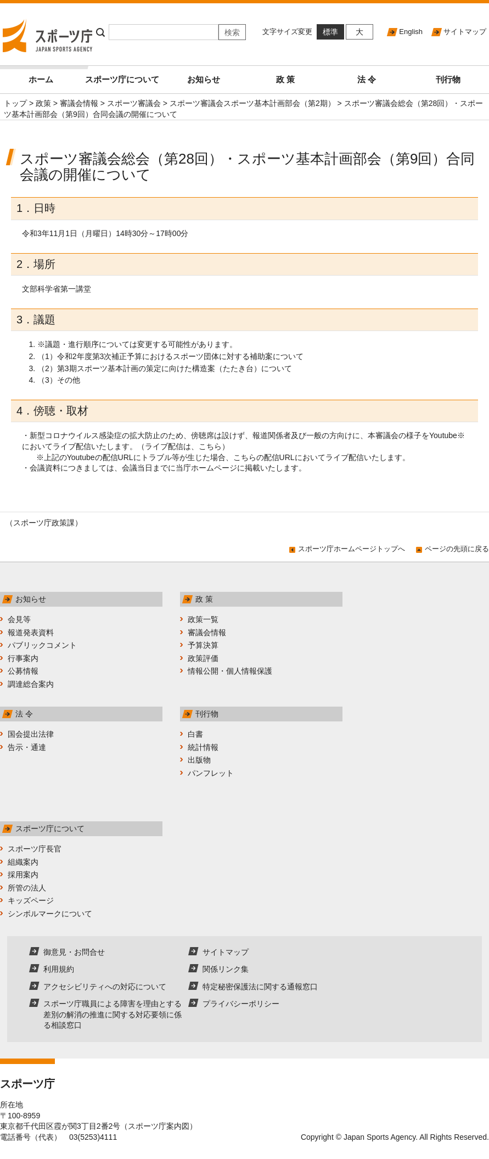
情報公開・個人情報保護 (230, 671)
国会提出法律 (31, 734)
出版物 (199, 759)
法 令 (366, 79)
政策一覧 (203, 619)
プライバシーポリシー (241, 1003)
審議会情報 (79, 103)
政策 (43, 103)
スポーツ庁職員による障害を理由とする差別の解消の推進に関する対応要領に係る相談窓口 (112, 1014)
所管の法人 (27, 887)
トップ (15, 103)
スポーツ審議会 (134, 103)
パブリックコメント (42, 645)
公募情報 (23, 671)
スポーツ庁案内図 (158, 1126)
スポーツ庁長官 (34, 848)
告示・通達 (27, 747)
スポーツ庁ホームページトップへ (351, 549)
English (411, 31)
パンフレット (211, 773)
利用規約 (58, 969)
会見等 (19, 619)
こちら (210, 446)
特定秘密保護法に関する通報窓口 (260, 986)
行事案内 (23, 658)
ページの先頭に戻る (457, 549)
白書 (195, 734)
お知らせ (203, 79)
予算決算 (203, 645)
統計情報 (203, 747)
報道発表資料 (31, 632)
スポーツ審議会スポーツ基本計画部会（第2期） (252, 103)
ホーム (55, 75)
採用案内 (23, 874)
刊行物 (448, 79)
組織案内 (23, 862)
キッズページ (31, 900)
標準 (330, 31)
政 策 (285, 79)
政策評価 (203, 658)
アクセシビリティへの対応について (104, 986)
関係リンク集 (226, 969)
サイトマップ (464, 31)
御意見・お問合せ (74, 952)
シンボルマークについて (50, 913)
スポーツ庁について (122, 79)
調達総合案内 (31, 684)
